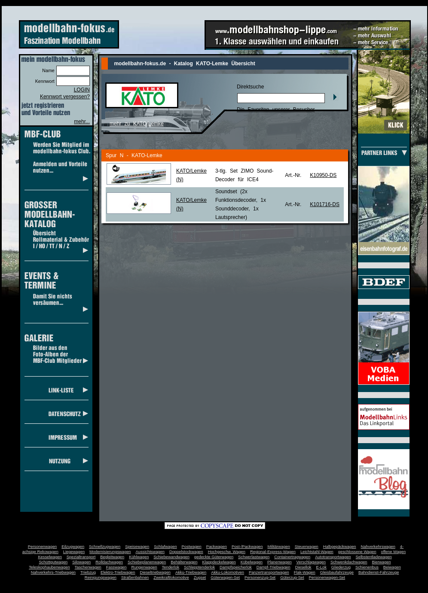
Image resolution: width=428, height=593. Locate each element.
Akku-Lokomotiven (227, 572)
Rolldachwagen (109, 562)
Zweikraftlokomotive (171, 577)
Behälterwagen (184, 562)
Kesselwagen (50, 557)
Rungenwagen (144, 567)
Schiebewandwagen (171, 557)
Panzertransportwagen (269, 572)
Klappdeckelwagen (218, 562)
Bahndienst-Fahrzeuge (378, 572)
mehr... (82, 122)
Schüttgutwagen (53, 562)
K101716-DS (324, 204)
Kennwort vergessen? (65, 97)
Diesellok (303, 567)
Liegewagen (74, 552)
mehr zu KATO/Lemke (137, 124)
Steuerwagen (306, 546)
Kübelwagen (252, 562)
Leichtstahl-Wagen (316, 552)
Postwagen (192, 546)
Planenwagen (279, 562)
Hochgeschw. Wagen (226, 552)
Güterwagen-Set (225, 577)
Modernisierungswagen (110, 552)
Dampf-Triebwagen (273, 567)
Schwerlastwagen (253, 557)
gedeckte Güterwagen (213, 557)
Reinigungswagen (100, 577)
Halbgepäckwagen (339, 546)
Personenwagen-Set (327, 577)
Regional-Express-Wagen (273, 552)
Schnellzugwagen (104, 546)
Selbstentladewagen (374, 557)
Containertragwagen (292, 557)
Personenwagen (42, 546)
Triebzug (88, 572)
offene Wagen (393, 552)
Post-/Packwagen (247, 546)
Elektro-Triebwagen (118, 572)
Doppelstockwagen (186, 552)
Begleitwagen (112, 557)
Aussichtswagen (150, 552)
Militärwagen (278, 546)
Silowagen (81, 562)
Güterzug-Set (292, 577)
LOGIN (82, 90)
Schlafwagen (165, 546)
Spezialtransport (81, 557)
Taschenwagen (88, 567)
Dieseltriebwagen (155, 572)
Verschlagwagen (311, 562)
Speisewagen (137, 546)
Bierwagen (381, 562)
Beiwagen (392, 567)
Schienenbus (367, 567)
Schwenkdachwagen (348, 562)
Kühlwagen (139, 557)
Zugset (200, 577)
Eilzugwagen (72, 546)
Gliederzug (341, 567)
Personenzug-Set (260, 577)
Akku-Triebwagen (190, 572)
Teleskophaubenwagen (49, 567)
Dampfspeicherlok (236, 567)
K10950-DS (323, 175)
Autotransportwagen (333, 557)
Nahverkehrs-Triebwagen (53, 572)
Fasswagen (116, 567)
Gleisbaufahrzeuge (337, 572)
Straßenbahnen (135, 577)
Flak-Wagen (304, 572)
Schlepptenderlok (199, 567)
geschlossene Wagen (357, 552)
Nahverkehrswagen (378, 546)
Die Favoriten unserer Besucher (276, 109)
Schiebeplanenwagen (147, 562)
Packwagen (216, 546)
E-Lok (321, 567)
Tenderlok (170, 567)
